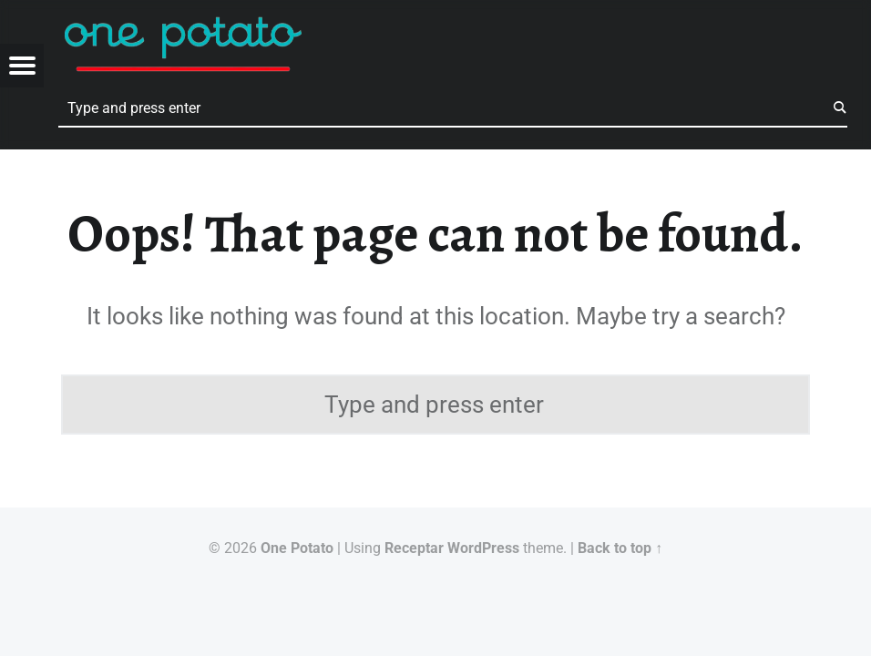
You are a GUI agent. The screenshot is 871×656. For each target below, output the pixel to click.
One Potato (297, 548)
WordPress (483, 548)
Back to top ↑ (620, 548)
